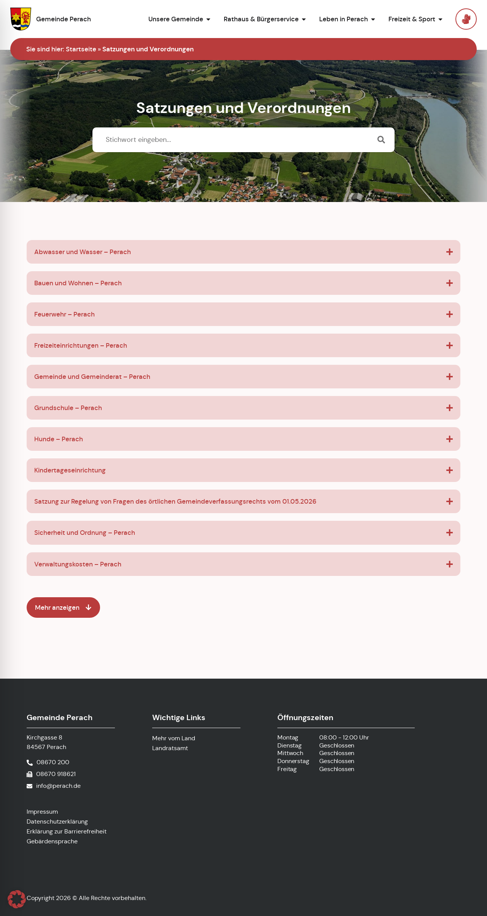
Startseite (81, 49)
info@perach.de (58, 785)
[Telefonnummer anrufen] (48, 763)
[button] (16, 899)
